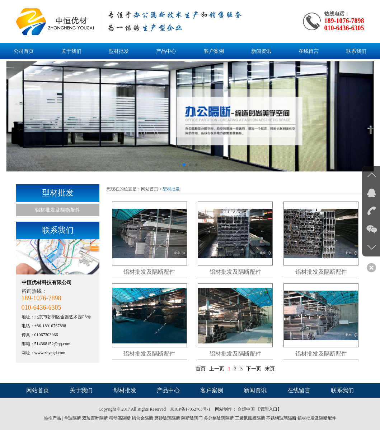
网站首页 (149, 188)
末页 (270, 368)
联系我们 (356, 51)
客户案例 (214, 51)
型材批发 (119, 51)
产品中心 (166, 51)
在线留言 (309, 51)
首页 (201, 368)
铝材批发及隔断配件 (57, 210)
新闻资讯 (261, 51)
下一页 (253, 368)
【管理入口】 (269, 409)
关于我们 (71, 51)
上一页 (216, 368)
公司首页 (24, 51)
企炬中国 (246, 409)
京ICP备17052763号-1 (191, 409)
